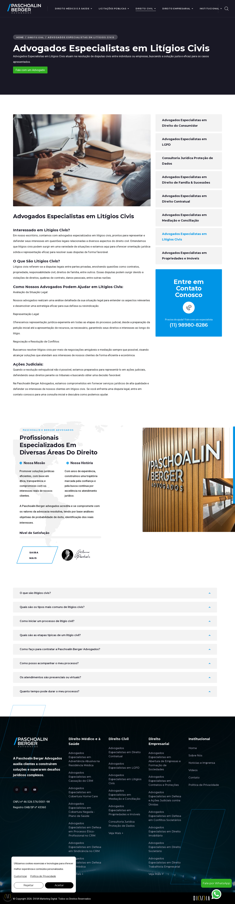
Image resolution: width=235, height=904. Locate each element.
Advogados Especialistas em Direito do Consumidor (184, 123)
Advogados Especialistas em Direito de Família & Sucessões (186, 179)
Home (20, 37)
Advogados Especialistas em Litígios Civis (184, 236)
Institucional (209, 8)
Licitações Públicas (112, 8)
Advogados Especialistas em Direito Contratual (184, 198)
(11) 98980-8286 (189, 325)
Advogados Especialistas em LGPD (184, 141)
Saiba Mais (33, 555)
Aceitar (59, 885)
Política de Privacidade (43, 876)
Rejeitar (29, 885)
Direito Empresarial (176, 8)
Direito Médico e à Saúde (72, 8)
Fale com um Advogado (30, 70)
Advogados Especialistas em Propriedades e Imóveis (184, 255)
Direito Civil (144, 8)
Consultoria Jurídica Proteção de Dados (187, 160)
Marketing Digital (48, 898)
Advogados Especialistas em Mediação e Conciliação (184, 217)
